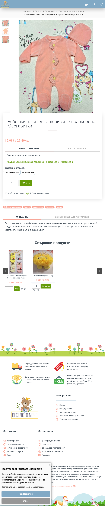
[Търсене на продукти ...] (93, 4)
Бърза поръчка (40, 149)
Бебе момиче (49, 11)
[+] (16, 183)
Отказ (25, 501)
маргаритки (38, 208)
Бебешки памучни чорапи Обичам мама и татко (16, 277)
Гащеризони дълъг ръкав (71, 11)
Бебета (36, 11)
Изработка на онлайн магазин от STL (74, 482)
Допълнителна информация (38, 217)
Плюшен (49, 208)
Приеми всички (26, 494)
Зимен (27, 208)
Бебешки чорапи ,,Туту (43, 276)
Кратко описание (17, 149)
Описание (10, 217)
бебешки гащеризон (12, 208)
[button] (26, 183)
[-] (7, 183)
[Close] (49, 465)
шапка (59, 208)
